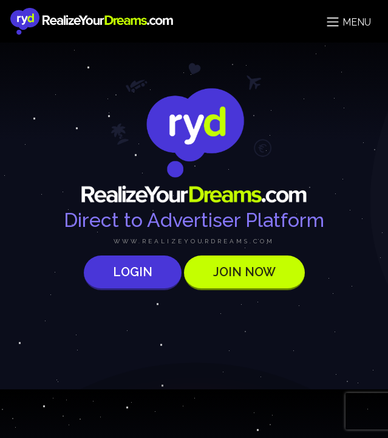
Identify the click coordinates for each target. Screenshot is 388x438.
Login (132, 272)
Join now (244, 272)
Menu (348, 22)
